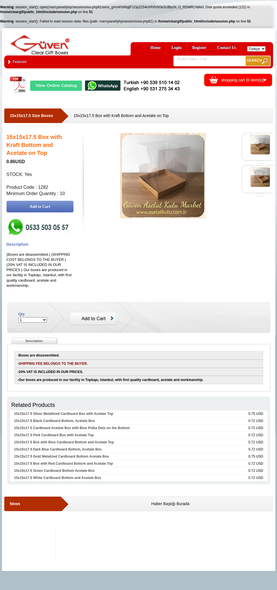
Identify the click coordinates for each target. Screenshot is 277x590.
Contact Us (226, 48)
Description (34, 341)
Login (176, 48)
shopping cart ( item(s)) (242, 80)
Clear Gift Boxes (52, 42)
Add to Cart (40, 206)
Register (199, 48)
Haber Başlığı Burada (170, 503)
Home (155, 48)
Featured (19, 62)
